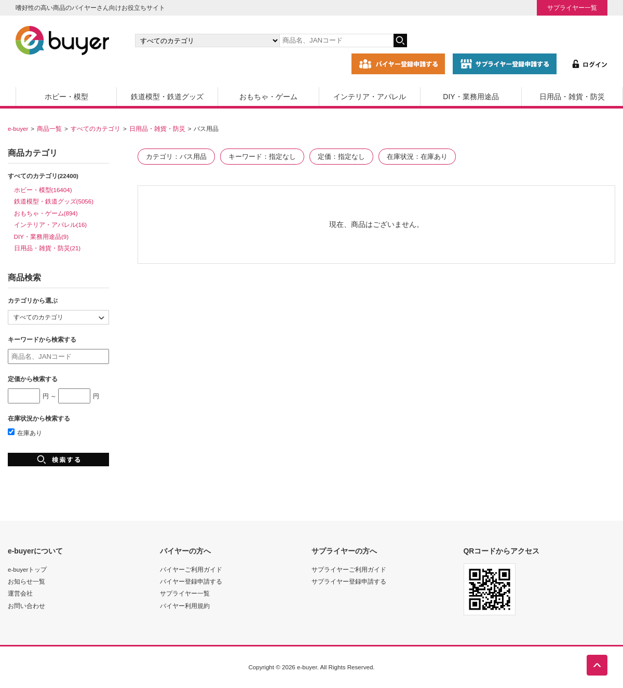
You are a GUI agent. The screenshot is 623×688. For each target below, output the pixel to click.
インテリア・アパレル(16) (50, 224)
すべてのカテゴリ (95, 128)
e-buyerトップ (27, 569)
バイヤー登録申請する (191, 581)
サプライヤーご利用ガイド (349, 569)
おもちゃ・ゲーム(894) (46, 213)
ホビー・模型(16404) (43, 189)
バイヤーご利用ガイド (191, 569)
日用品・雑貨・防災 (572, 96)
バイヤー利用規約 (185, 605)
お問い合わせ (26, 605)
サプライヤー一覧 (572, 7)
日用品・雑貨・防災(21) (47, 248)
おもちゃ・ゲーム (268, 96)
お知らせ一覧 (26, 581)
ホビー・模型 (66, 96)
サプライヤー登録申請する (349, 581)
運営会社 (20, 593)
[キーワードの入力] (336, 40)
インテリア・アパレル (369, 96)
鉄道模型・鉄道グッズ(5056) (54, 201)
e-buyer (18, 128)
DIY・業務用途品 (470, 96)
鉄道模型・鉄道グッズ (167, 96)
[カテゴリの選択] (207, 40)
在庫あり (25, 432)
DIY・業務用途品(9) (41, 236)
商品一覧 (49, 128)
